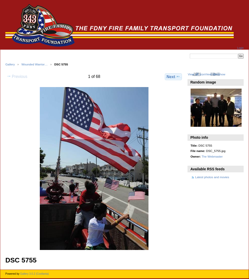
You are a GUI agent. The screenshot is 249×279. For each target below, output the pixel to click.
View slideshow (215, 74)
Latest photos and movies (212, 177)
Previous (17, 76)
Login (240, 48)
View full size (196, 74)
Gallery (10, 64)
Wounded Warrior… (34, 64)
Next (173, 76)
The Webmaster (212, 156)
